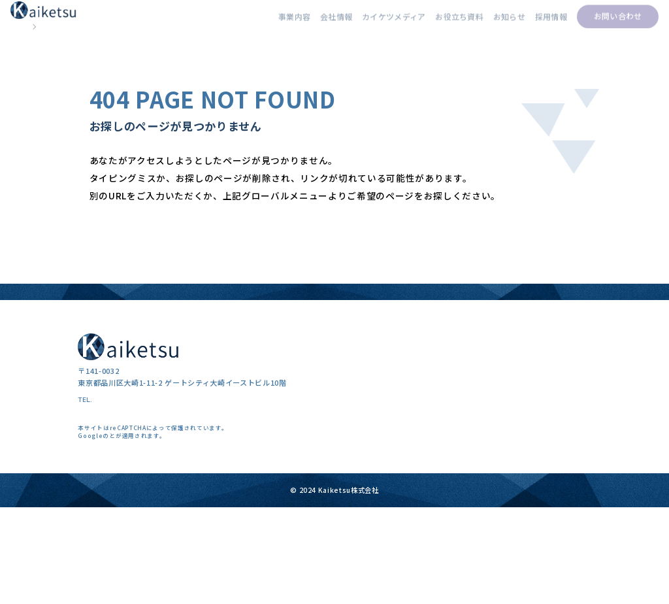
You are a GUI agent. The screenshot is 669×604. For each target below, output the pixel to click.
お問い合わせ (600, 25)
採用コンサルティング (379, 483)
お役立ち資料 (438, 25)
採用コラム (472, 465)
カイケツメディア (370, 25)
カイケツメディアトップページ (160, 311)
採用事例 (469, 483)
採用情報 (532, 25)
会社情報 (311, 25)
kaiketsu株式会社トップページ (160, 280)
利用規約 (191, 535)
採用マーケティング (376, 465)
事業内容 (268, 25)
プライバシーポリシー (140, 535)
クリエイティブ (369, 502)
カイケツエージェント (380, 521)
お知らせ (489, 25)
